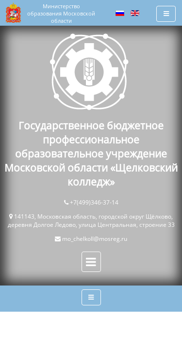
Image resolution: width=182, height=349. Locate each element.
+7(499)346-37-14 (94, 202)
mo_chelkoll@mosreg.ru (94, 239)
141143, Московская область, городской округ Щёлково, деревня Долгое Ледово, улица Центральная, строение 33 (91, 220)
